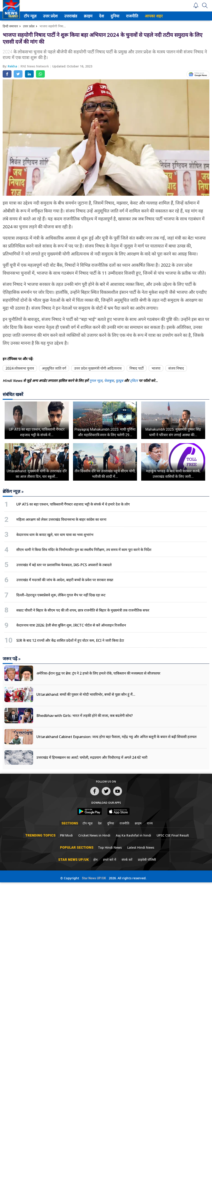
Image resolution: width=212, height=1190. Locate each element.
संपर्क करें (127, 859)
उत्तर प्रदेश (52, 16)
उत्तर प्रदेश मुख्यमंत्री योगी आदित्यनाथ (98, 368)
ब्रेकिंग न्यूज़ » (13, 491)
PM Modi (66, 835)
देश (104, 16)
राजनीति (134, 16)
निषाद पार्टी (136, 368)
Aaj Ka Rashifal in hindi (133, 835)
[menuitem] (33, 15)
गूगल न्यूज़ (95, 380)
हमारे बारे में (109, 859)
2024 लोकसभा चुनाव (20, 368)
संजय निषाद (176, 368)
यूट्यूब (120, 380)
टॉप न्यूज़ (32, 16)
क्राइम (90, 16)
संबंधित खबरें (13, 394)
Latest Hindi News (140, 847)
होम (95, 859)
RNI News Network (35, 66)
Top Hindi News (110, 847)
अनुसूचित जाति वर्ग (54, 368)
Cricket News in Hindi (94, 835)
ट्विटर (134, 380)
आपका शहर (157, 16)
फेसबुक (109, 380)
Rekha (13, 66)
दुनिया (117, 16)
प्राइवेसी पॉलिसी (147, 859)
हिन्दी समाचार (10, 26)
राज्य (150, 823)
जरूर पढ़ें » (12, 658)
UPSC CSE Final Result (173, 835)
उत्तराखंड (73, 16)
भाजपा (156, 368)
